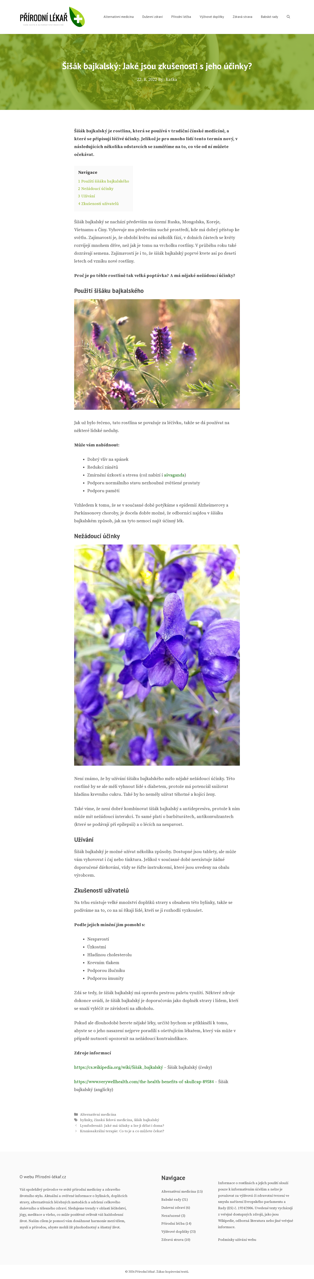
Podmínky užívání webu (237, 1240)
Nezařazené (170, 1216)
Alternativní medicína (119, 17)
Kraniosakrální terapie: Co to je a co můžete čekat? (122, 1131)
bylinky (86, 1120)
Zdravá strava (242, 17)
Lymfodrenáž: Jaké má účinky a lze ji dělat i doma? (122, 1125)
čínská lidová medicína (113, 1120)
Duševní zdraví (152, 17)
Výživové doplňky (212, 17)
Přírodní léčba (181, 17)
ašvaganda (174, 475)
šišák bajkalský (146, 1120)
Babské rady (269, 17)
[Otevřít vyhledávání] (288, 17)
